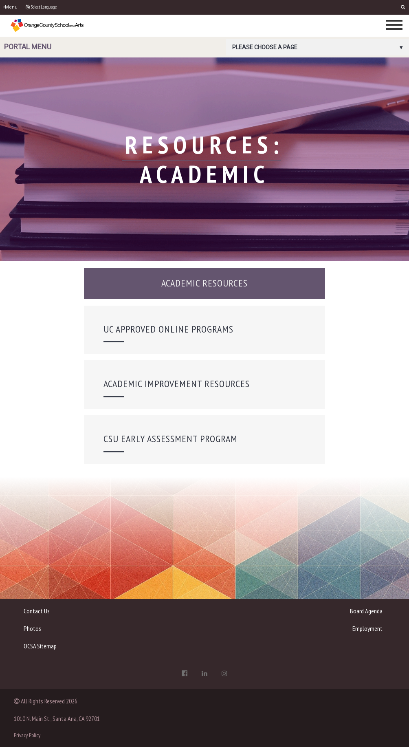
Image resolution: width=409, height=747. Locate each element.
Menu (10, 7)
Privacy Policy (27, 735)
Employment (367, 628)
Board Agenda (366, 611)
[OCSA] (47, 25)
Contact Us (37, 611)
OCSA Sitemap (40, 646)
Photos (32, 628)
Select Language (41, 7)
